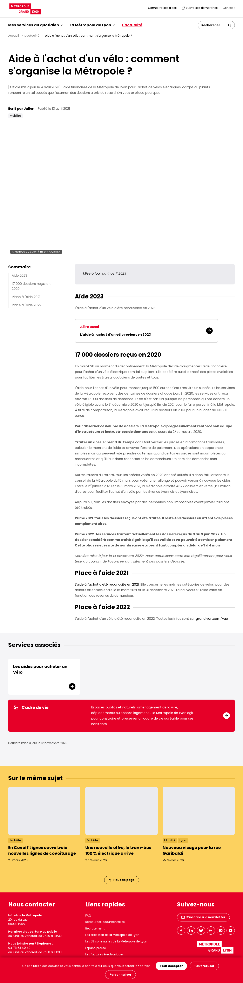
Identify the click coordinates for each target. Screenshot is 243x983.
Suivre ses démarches (200, 8)
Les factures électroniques (104, 954)
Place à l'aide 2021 (26, 297)
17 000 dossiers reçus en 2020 (31, 286)
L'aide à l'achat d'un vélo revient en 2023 (115, 334)
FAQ (88, 915)
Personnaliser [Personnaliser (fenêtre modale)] (120, 975)
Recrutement (95, 928)
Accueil (13, 36)
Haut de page (122, 880)
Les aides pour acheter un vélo (40, 669)
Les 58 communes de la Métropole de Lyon (116, 941)
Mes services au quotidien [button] (35, 25)
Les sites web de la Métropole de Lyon (112, 935)
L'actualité (132, 25)
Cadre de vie (30, 707)
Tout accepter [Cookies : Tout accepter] (171, 966)
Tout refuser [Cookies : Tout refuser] (204, 966)
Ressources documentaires (105, 922)
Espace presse (95, 948)
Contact (229, 8)
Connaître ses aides (162, 8)
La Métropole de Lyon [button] (92, 25)
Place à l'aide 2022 (26, 305)
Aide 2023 (19, 275)
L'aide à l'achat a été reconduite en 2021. (107, 584)
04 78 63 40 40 (19, 948)
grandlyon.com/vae (212, 618)
